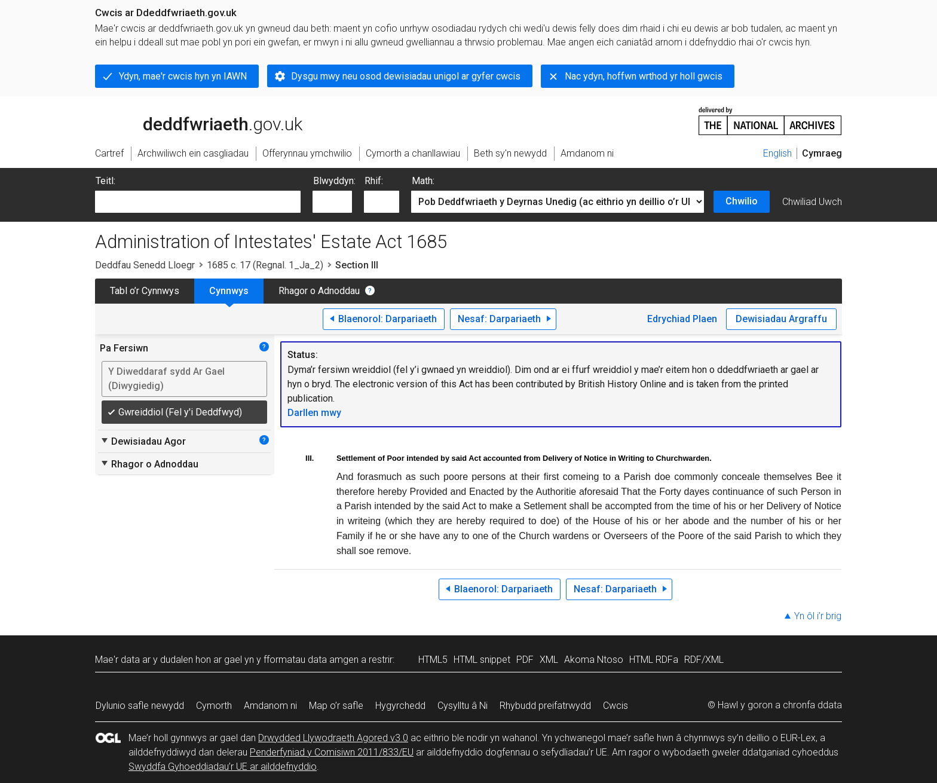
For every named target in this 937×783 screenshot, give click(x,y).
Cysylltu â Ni (462, 705)
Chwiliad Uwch (812, 201)
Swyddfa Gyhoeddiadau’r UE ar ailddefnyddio (222, 766)
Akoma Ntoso (593, 659)
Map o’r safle (336, 705)
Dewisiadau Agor (143, 441)
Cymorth (214, 705)
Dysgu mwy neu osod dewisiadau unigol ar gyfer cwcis (405, 76)
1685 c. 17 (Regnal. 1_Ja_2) (265, 265)
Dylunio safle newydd (140, 705)
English (777, 153)
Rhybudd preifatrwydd (545, 705)
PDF (525, 659)
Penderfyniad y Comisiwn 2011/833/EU (332, 752)
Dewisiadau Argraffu (781, 319)
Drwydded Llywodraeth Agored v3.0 (333, 738)
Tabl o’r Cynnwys (144, 290)
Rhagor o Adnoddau (319, 290)
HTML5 (433, 659)
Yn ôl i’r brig (817, 616)
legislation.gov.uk (189, 120)
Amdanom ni (270, 705)
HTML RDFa (653, 659)
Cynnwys (229, 290)
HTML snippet (482, 659)
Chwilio (741, 201)
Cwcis (615, 705)
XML (549, 659)
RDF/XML (704, 659)
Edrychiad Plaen (682, 319)
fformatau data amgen (311, 659)
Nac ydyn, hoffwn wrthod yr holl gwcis (643, 76)
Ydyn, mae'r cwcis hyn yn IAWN (183, 76)
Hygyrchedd (400, 705)
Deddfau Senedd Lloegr (145, 265)
